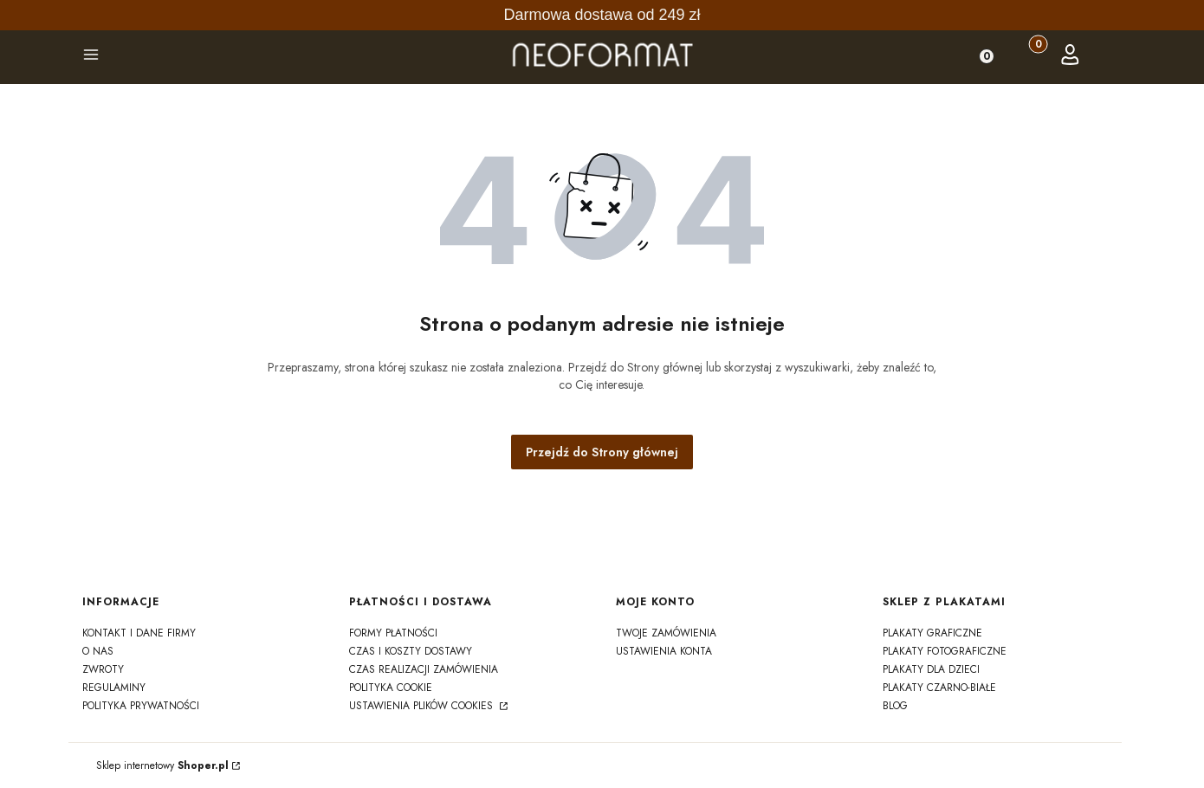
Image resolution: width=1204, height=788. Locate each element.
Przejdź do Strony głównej (602, 452)
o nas (97, 651)
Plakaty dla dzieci (931, 669)
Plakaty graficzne (932, 633)
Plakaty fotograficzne (945, 651)
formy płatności (393, 633)
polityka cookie (390, 687)
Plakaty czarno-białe (939, 687)
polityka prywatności (140, 706)
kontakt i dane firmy (139, 633)
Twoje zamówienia (666, 633)
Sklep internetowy (162, 765)
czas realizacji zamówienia (423, 669)
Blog (895, 706)
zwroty (103, 669)
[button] (91, 57)
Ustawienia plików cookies (422, 706)
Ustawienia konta (664, 651)
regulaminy (114, 687)
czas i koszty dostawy (410, 651)
